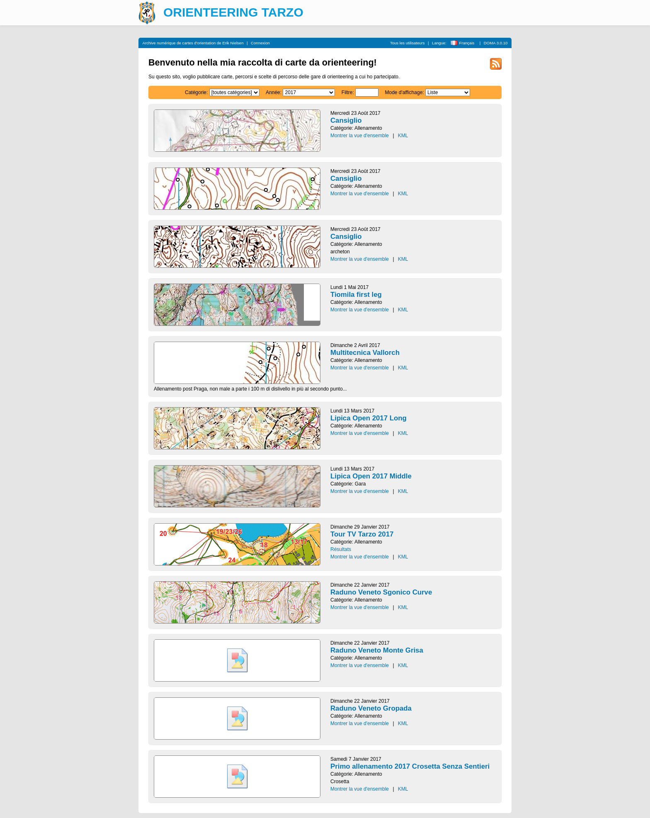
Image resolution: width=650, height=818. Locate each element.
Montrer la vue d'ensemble (359, 135)
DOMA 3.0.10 (496, 43)
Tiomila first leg (356, 295)
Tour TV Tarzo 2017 (361, 534)
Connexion (260, 43)
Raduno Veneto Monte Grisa (376, 650)
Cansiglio (346, 120)
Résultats (340, 549)
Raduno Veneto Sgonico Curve (381, 592)
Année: (273, 92)
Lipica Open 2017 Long (368, 418)
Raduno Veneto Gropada (371, 708)
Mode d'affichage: (404, 92)
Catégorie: (196, 92)
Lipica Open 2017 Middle (371, 476)
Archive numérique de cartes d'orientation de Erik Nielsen (193, 43)
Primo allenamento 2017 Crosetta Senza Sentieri (410, 766)
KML (403, 135)
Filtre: (348, 92)
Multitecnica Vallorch (365, 353)
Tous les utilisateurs (407, 43)
